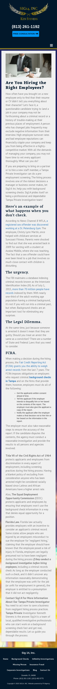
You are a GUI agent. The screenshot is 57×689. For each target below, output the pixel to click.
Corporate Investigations (18, 670)
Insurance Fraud (37, 664)
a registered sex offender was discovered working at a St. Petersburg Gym (27, 224)
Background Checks (20, 659)
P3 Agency (46, 683)
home (5, 659)
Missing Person (19, 664)
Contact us (45, 670)
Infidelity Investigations (43, 659)
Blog (35, 670)
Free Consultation (26, 34)
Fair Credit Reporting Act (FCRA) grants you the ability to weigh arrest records (27, 366)
